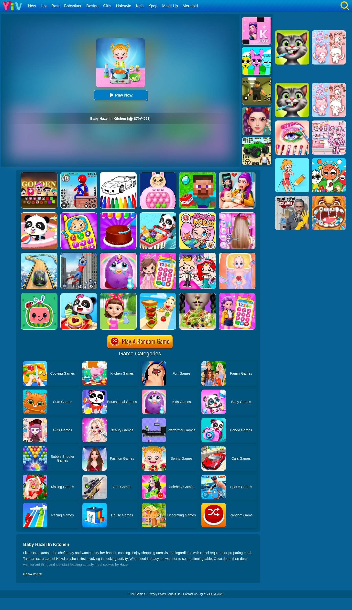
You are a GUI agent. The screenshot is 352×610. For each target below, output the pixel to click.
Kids (139, 6)
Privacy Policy (157, 594)
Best (55, 6)
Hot (44, 6)
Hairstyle (123, 6)
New (32, 6)
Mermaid (190, 6)
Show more (32, 574)
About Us (174, 594)
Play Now (120, 95)
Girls (107, 6)
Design (92, 6)
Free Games (137, 594)
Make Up (170, 6)
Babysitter (72, 6)
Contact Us (190, 594)
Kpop (152, 6)
